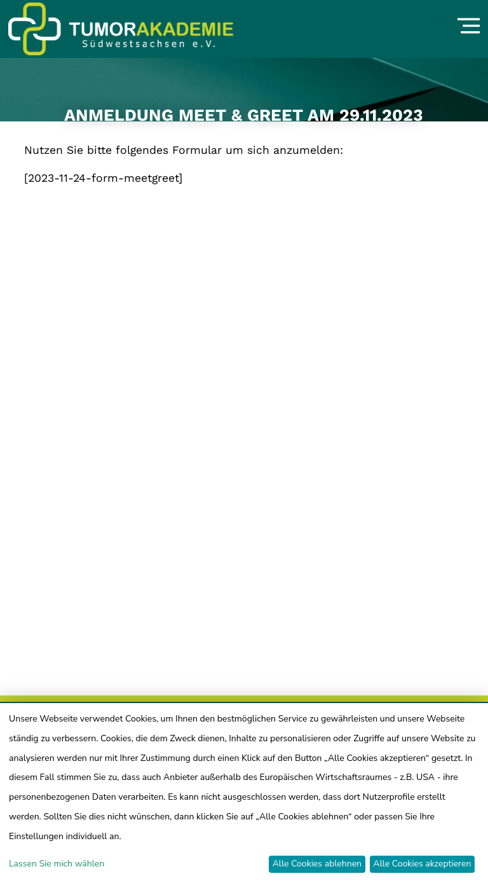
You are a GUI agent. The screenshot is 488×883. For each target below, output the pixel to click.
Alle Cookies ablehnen (317, 864)
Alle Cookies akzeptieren (422, 864)
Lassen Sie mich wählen (56, 864)
